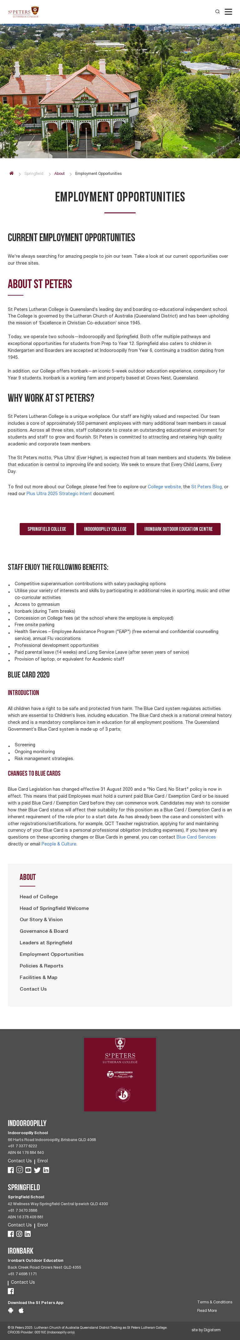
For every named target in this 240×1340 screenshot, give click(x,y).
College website (164, 487)
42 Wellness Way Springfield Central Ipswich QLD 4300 (58, 1204)
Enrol (43, 1161)
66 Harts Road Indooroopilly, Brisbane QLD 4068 (52, 1140)
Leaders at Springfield (46, 943)
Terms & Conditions (214, 1303)
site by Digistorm (206, 1330)
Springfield (33, 174)
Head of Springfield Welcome (54, 908)
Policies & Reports (41, 966)
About (59, 174)
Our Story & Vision (41, 920)
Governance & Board (44, 931)
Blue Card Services (196, 837)
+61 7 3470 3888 (22, 1211)
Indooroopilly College (105, 529)
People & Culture (59, 844)
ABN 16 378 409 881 (26, 1218)
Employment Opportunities (52, 954)
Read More (207, 1311)
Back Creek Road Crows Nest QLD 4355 (44, 1268)
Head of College (39, 897)
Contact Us (33, 989)
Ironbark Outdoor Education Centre (178, 529)
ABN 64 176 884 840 (26, 1153)
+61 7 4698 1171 (22, 1274)
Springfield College (47, 529)
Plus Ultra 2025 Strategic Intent (59, 494)
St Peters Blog (206, 487)
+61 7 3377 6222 (22, 1147)
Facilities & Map (39, 978)
